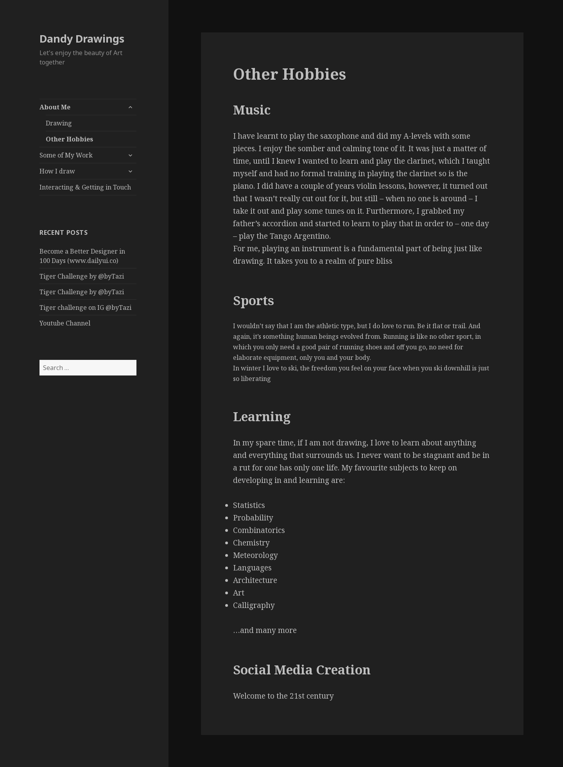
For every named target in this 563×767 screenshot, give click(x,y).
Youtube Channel (64, 323)
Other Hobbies (69, 139)
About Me (54, 107)
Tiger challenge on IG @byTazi (85, 307)
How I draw (57, 171)
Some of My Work (66, 155)
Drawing (59, 123)
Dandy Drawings (81, 38)
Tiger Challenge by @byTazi (81, 276)
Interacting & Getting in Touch (85, 187)
